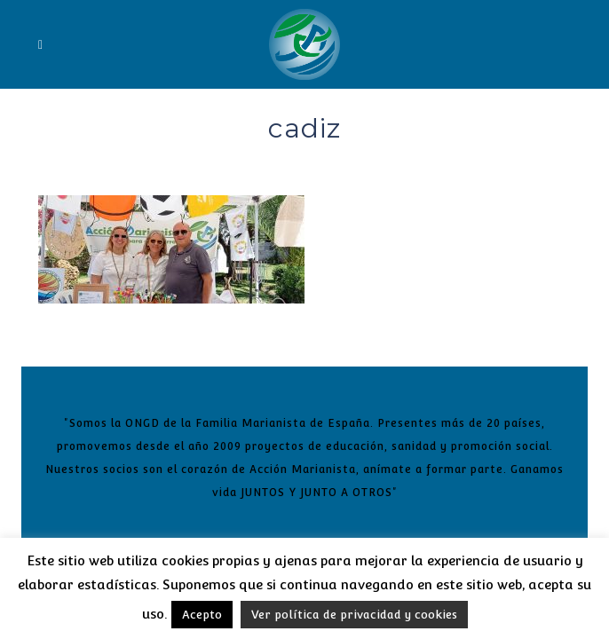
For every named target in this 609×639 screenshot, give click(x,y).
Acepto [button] (202, 614)
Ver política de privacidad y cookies (354, 614)
